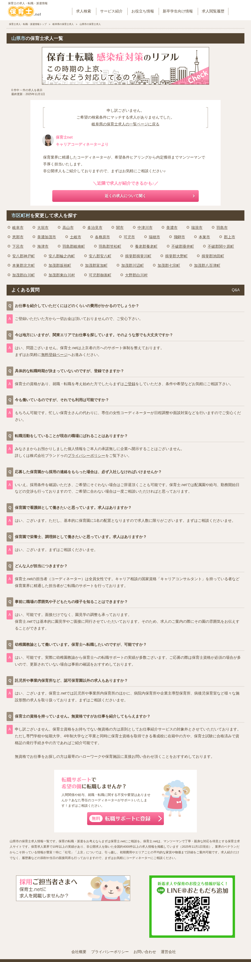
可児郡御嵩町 (100, 275)
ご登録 (129, 384)
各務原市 (102, 237)
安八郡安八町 (100, 256)
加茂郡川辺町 (132, 265)
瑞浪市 (196, 228)
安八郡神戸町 (23, 256)
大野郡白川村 (136, 275)
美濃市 (172, 228)
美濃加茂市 (46, 237)
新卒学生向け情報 (178, 11)
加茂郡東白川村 (62, 275)
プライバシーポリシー (86, 456)
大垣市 (43, 228)
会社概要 (78, 952)
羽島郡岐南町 (73, 246)
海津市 (43, 246)
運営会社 (168, 952)
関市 (120, 228)
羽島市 (222, 228)
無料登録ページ (54, 355)
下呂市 (18, 246)
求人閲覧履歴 (213, 11)
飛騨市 (179, 237)
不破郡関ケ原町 (221, 246)
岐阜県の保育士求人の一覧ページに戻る (125, 124)
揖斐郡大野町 (176, 256)
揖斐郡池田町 (213, 256)
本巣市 (204, 237)
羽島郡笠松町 (110, 246)
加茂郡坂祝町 (60, 265)
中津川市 (145, 228)
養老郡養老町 (146, 246)
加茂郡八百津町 (207, 265)
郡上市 (229, 237)
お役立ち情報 (142, 11)
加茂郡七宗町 (169, 265)
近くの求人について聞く (125, 196)
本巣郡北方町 (23, 265)
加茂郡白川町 (23, 275)
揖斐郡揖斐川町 (138, 256)
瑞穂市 (154, 237)
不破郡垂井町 (182, 246)
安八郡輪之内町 (62, 256)
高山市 (68, 228)
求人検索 (83, 11)
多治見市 (94, 228)
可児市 (129, 237)
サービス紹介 (111, 11)
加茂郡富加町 (96, 265)
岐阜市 (18, 228)
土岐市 (75, 237)
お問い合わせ (145, 952)
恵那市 (18, 237)
